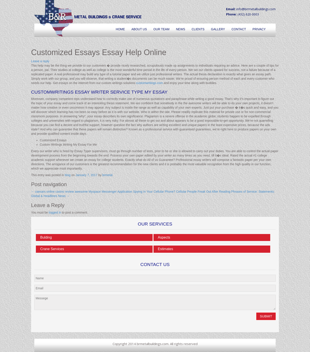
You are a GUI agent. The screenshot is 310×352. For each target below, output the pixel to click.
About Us (139, 29)
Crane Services (52, 249)
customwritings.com (149, 83)
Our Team (161, 29)
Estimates (165, 249)
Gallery (218, 29)
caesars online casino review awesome (59, 191)
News (180, 29)
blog (67, 175)
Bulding (46, 237)
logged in (55, 212)
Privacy (259, 29)
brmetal (107, 175)
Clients (198, 29)
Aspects (164, 237)
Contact (239, 29)
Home (120, 29)
